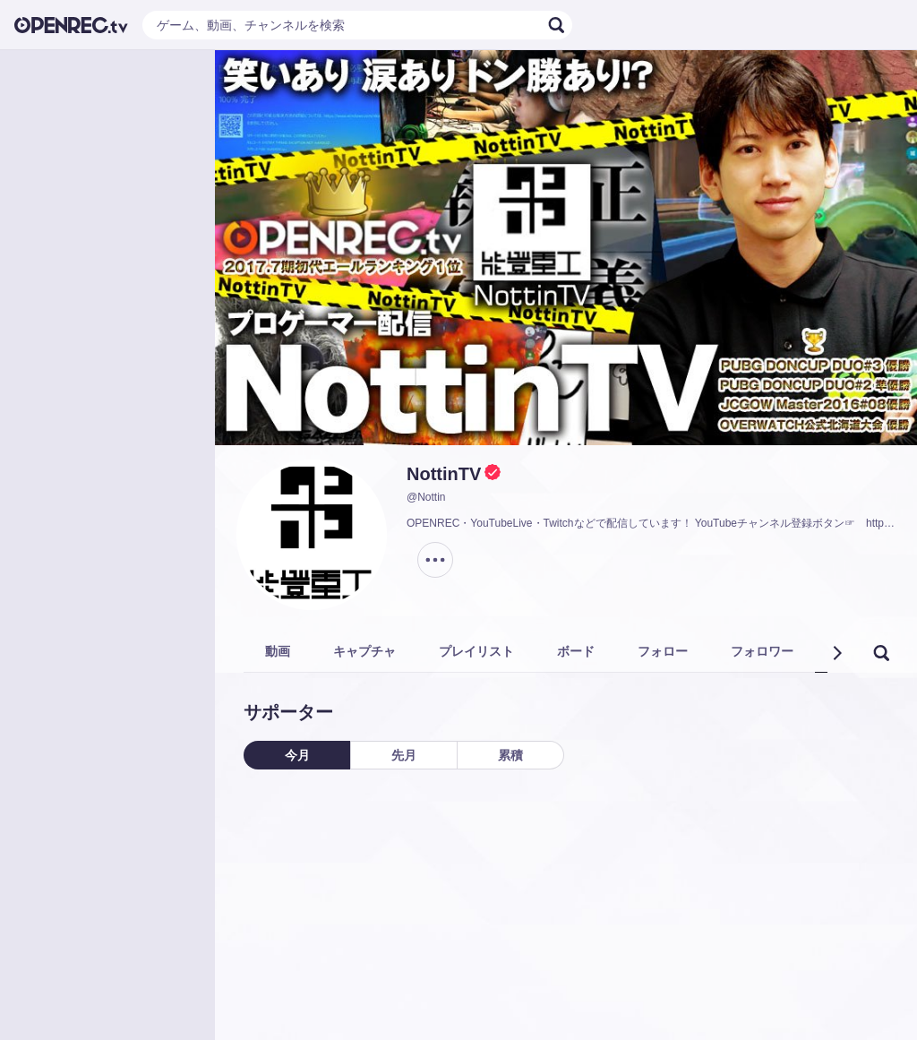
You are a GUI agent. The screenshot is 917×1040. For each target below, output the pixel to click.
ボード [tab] (576, 651)
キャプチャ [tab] (364, 651)
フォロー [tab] (663, 651)
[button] (836, 653)
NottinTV (444, 474)
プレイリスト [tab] (476, 651)
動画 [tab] (277, 651)
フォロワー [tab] (762, 651)
